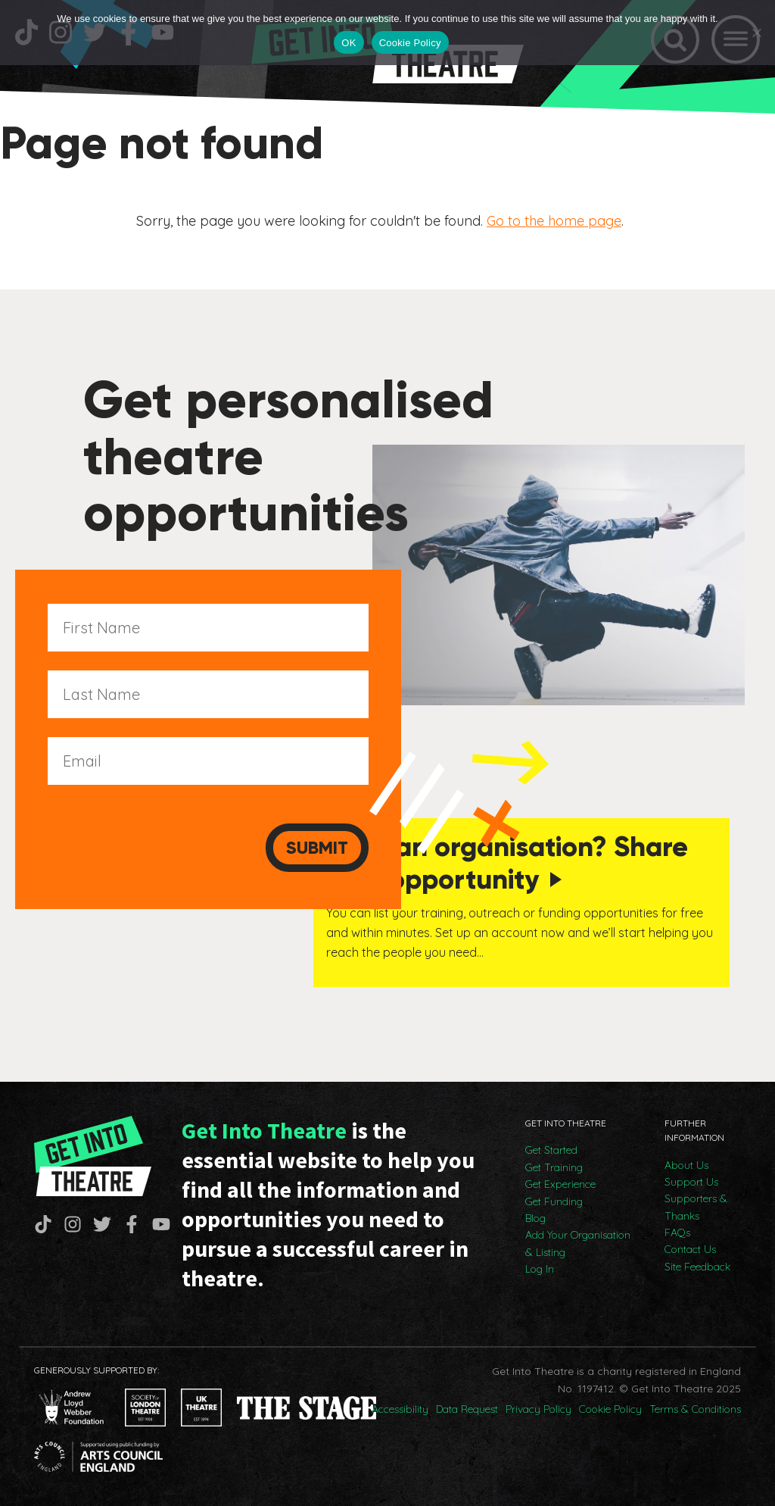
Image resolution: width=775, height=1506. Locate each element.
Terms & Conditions (695, 1409)
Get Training (554, 1167)
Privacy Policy (538, 1409)
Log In (539, 1269)
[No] (756, 32)
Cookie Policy (610, 1409)
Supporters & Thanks (696, 1207)
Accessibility (400, 1409)
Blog (535, 1218)
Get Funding (554, 1201)
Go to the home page (554, 221)
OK (348, 42)
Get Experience (560, 1184)
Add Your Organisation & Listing (577, 1243)
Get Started (551, 1150)
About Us (686, 1165)
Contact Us (690, 1249)
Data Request (467, 1409)
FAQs (677, 1232)
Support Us (691, 1182)
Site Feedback (697, 1266)
